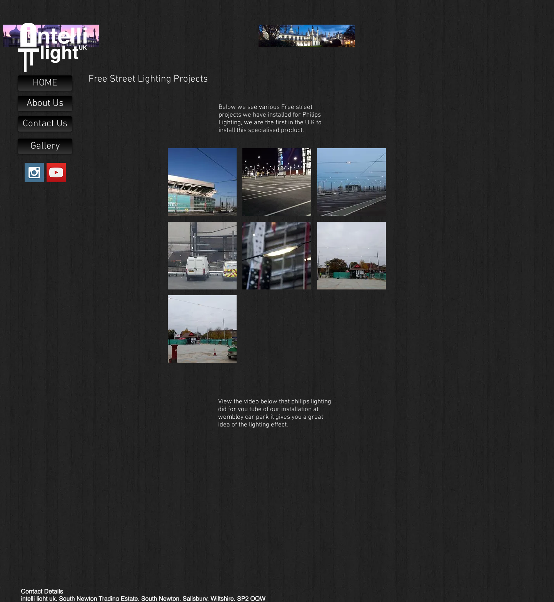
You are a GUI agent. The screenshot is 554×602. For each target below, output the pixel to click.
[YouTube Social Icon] (56, 172)
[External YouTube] (277, 498)
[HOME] (45, 83)
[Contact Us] (45, 124)
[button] (202, 182)
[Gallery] (45, 146)
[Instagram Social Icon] (34, 172)
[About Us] (45, 103)
